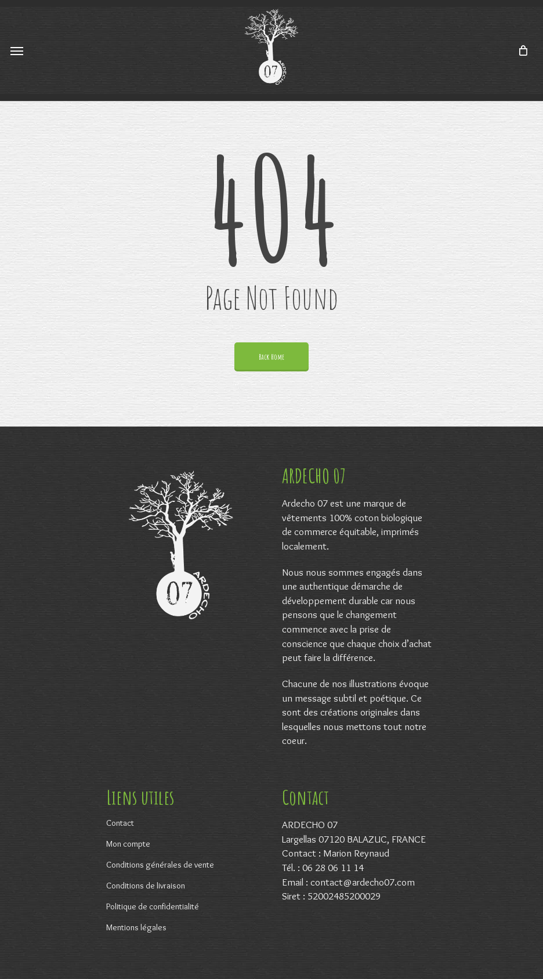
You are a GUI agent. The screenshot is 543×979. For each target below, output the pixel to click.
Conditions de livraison (145, 885)
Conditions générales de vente (160, 864)
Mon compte (128, 844)
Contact (120, 823)
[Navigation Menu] (16, 50)
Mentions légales (136, 927)
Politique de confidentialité (152, 906)
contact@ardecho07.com (362, 882)
